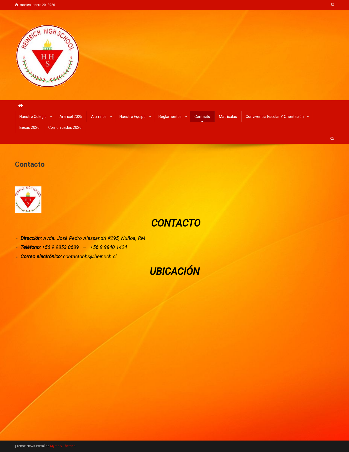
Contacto (202, 116)
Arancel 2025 (70, 116)
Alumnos (99, 116)
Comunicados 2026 (65, 127)
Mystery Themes (63, 446)
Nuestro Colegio (33, 116)
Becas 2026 (29, 127)
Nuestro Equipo (132, 116)
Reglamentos (170, 116)
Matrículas (228, 116)
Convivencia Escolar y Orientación (275, 116)
